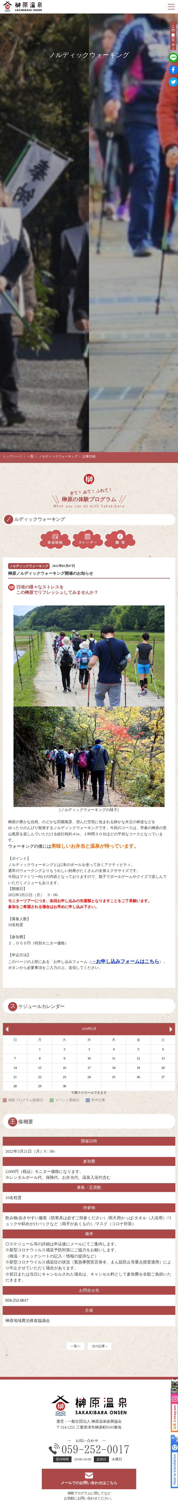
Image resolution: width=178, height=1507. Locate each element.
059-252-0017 (16, 1300)
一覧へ (75, 1346)
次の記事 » (99, 1346)
